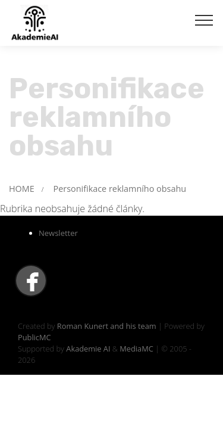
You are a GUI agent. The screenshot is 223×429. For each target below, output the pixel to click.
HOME (21, 188)
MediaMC (136, 348)
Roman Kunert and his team (107, 326)
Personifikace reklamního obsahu (120, 188)
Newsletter (58, 233)
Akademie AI (88, 348)
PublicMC (34, 337)
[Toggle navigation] (204, 19)
